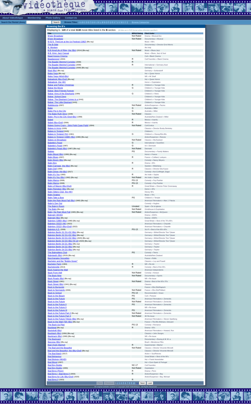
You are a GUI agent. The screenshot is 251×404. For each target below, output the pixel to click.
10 (134, 383)
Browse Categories (140, 22)
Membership (34, 18)
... (137, 383)
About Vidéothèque (12, 18)
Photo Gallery (53, 18)
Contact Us (71, 18)
